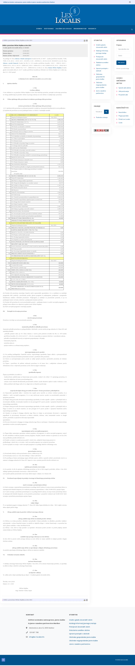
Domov (39, 29)
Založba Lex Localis (64, 29)
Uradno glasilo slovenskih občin (80, 621)
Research (92, 29)
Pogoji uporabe (124, 119)
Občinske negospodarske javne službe (11, 89)
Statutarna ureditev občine (79, 631)
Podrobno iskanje (12, 122)
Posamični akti (123, 98)
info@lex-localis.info (36, 638)
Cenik (120, 126)
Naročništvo (123, 115)
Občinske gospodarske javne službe (10, 80)
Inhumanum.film (80, 29)
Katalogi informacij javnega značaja (12, 53)
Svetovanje (49, 29)
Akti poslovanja (124, 94)
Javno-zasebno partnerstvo (79, 645)
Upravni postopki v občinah (79, 634)
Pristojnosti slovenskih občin (79, 628)
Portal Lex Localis (125, 122)
